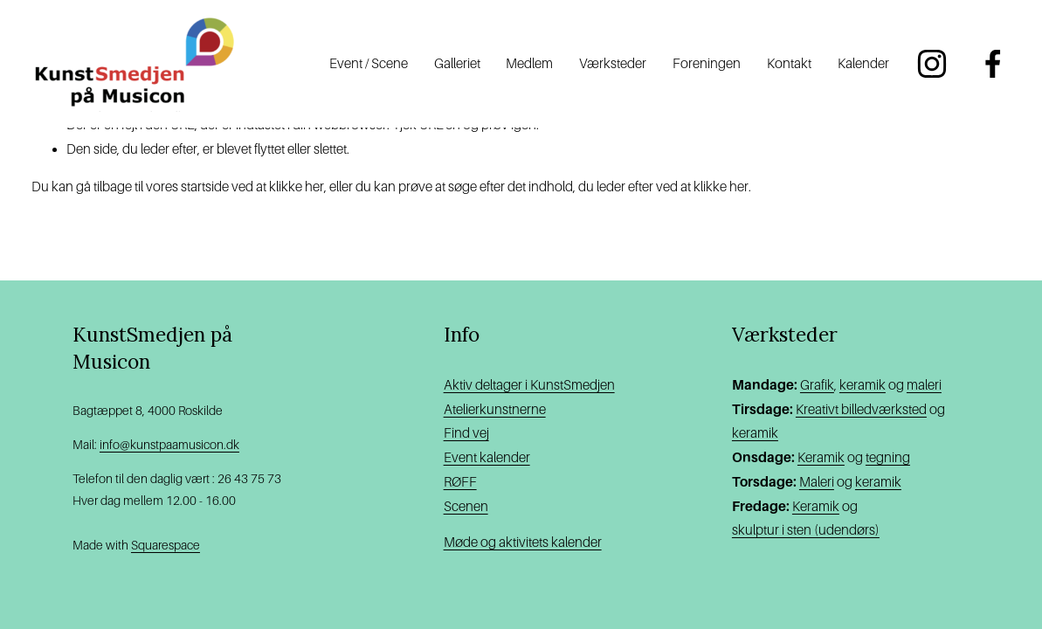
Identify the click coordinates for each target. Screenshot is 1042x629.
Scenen (466, 506)
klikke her (296, 186)
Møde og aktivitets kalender (523, 542)
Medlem (529, 63)
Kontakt (789, 63)
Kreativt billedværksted (861, 409)
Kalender (863, 63)
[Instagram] (931, 63)
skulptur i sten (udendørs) (806, 529)
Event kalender (487, 457)
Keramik (821, 457)
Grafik (817, 384)
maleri (924, 384)
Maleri (816, 481)
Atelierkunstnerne (495, 409)
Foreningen (707, 63)
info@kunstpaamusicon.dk (169, 445)
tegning (888, 457)
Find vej (466, 432)
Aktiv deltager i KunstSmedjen (529, 384)
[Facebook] (993, 63)
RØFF (460, 481)
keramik (862, 384)
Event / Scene (368, 63)
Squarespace (165, 545)
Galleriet (457, 63)
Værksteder (612, 63)
